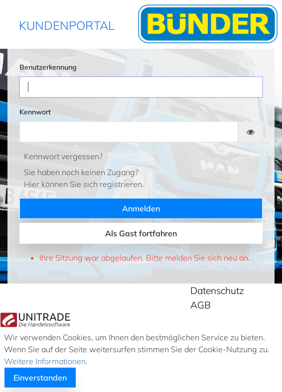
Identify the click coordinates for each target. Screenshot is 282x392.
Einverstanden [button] (40, 378)
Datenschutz (217, 290)
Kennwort (35, 111)
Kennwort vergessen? (63, 156)
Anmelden (141, 208)
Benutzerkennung (48, 67)
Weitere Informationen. (46, 361)
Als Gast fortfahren (141, 233)
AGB (200, 305)
